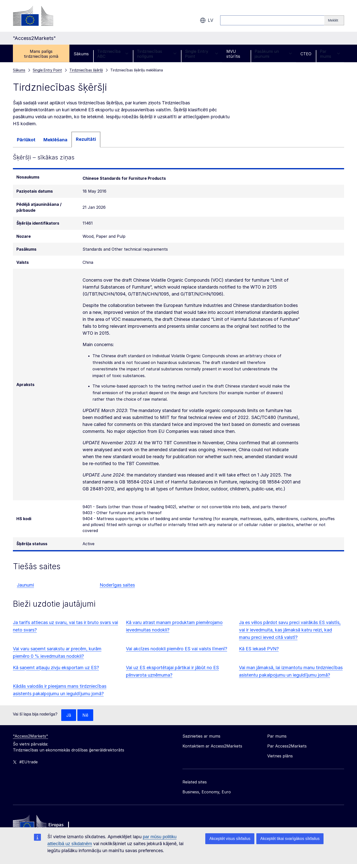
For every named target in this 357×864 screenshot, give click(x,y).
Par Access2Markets (287, 746)
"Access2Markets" (30, 736)
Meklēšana (55, 139)
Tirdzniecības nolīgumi (157, 54)
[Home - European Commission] (49, 824)
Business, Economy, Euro (206, 792)
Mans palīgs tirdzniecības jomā (41, 54)
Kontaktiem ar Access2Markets (212, 746)
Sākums (81, 53)
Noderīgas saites (117, 585)
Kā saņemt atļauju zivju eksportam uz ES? (56, 667)
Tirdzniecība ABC (112, 54)
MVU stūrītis (233, 54)
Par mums (330, 54)
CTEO (305, 53)
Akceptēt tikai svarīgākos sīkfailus (290, 838)
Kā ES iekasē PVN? (259, 648)
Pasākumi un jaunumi (273, 54)
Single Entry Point (201, 54)
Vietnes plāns (280, 756)
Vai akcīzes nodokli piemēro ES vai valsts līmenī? (176, 648)
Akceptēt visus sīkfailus (229, 838)
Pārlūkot (26, 139)
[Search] (334, 20)
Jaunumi (25, 585)
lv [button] (206, 20)
